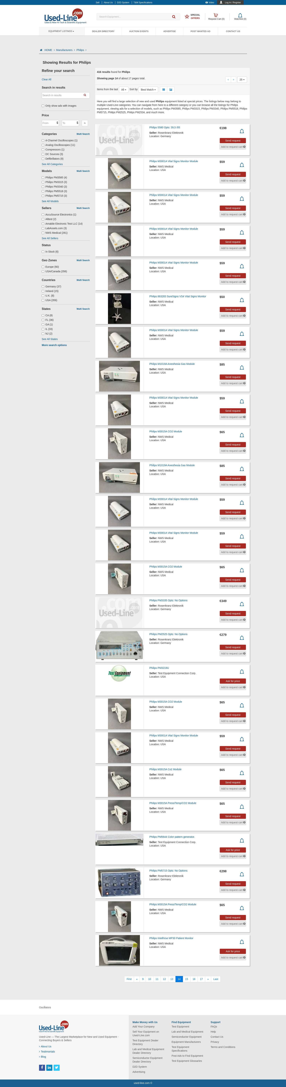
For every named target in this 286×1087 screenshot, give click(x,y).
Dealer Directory (103, 31)
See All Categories (52, 164)
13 (171, 979)
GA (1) (47, 324)
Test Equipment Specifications (180, 1049)
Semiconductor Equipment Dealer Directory (148, 1060)
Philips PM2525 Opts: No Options (168, 634)
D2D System (140, 1066)
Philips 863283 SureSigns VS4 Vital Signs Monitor (177, 296)
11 (157, 979)
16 (194, 979)
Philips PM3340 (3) (54, 186)
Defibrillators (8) (52, 158)
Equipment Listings (61, 31)
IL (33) (47, 329)
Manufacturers (65, 50)
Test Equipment (180, 1026)
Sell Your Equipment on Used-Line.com (146, 1033)
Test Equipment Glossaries (187, 1060)
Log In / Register (233, 2)
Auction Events (138, 31)
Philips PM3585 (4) (54, 177)
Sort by (134, 89)
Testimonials (47, 1051)
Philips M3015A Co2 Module (165, 769)
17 (201, 979)
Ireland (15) (50, 291)
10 (149, 979)
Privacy (215, 1041)
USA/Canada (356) (54, 271)
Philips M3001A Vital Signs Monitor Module (173, 161)
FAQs (214, 1026)
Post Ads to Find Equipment (187, 1055)
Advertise (169, 31)
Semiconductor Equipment (187, 1036)
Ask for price (233, 681)
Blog (42, 1056)
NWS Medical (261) (54, 232)
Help (213, 1031)
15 (186, 979)
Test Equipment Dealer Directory (146, 1042)
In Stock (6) (50, 251)
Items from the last (107, 89)
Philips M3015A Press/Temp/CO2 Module (172, 803)
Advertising (139, 1071)
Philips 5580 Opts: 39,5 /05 (164, 127)
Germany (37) (51, 286)
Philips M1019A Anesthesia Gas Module (172, 363)
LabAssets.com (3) (54, 228)
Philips (81, 50)
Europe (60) (50, 266)
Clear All (46, 79)
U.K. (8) (48, 295)
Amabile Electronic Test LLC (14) (62, 223)
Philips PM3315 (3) (54, 182)
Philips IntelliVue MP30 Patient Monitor (171, 938)
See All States (50, 339)
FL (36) (48, 319)
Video (210, 2)
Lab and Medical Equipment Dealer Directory (148, 1051)
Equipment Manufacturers (186, 1041)
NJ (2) (47, 333)
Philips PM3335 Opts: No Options (168, 600)
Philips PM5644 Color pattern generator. (172, 836)
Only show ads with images (59, 105)
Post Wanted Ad (200, 31)
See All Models (50, 201)
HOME (50, 50)
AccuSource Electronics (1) (59, 214)
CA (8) (47, 315)
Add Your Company (144, 1026)
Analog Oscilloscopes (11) (58, 145)
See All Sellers (50, 238)
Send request (232, 140)
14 (179, 979)
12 (164, 979)
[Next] (208, 979)
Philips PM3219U (159, 667)
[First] (129, 979)
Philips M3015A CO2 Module (165, 431)
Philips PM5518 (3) (54, 191)
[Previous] (137, 979)
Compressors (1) (53, 149)
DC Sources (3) (52, 154)
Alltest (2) (49, 219)
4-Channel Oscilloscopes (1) (60, 140)
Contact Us (233, 31)
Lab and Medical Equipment (187, 1031)
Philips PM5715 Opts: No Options (168, 870)
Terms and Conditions (223, 1047)
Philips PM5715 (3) (54, 195)
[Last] (216, 979)
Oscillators (45, 1007)
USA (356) (49, 300)
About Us (45, 1046)
